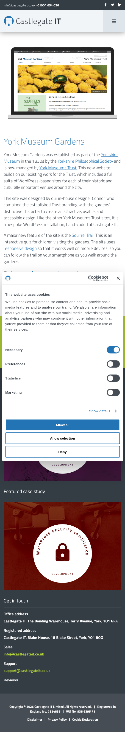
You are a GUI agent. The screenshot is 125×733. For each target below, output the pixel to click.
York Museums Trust (58, 168)
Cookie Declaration (85, 720)
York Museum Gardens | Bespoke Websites (33, 21)
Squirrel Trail (83, 235)
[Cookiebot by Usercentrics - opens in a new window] (88, 278)
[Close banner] (118, 278)
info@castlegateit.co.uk (19, 5)
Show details (100, 411)
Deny (62, 452)
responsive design (20, 248)
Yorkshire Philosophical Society (85, 161)
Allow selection (62, 438)
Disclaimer (34, 720)
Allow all (62, 425)
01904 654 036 (48, 5)
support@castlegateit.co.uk (27, 671)
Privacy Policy (57, 720)
